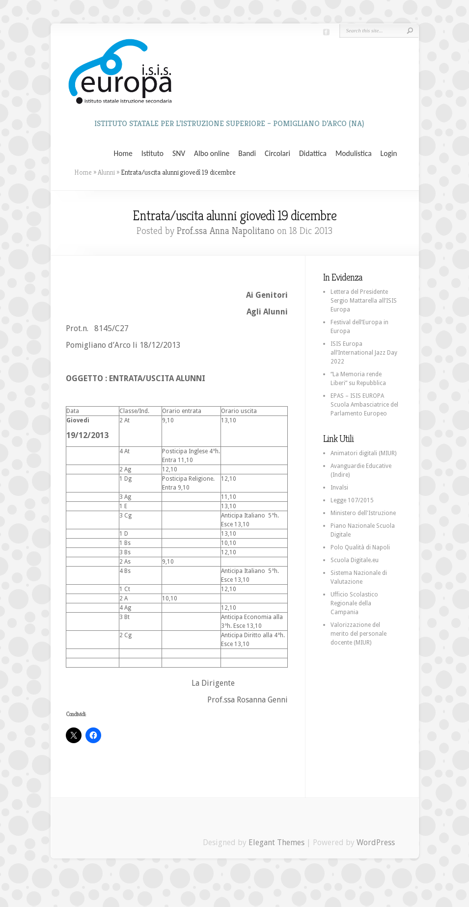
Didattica (313, 153)
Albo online (211, 153)
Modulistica (353, 153)
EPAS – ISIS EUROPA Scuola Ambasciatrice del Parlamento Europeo (364, 404)
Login (389, 153)
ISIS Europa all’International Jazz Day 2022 (364, 352)
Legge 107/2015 (352, 500)
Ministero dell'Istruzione (363, 513)
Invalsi (339, 487)
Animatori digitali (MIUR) (363, 453)
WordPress (376, 842)
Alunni (106, 172)
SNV (178, 153)
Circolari (277, 153)
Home (123, 153)
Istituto (152, 153)
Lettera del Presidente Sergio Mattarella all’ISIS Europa (364, 300)
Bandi (247, 153)
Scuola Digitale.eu (355, 560)
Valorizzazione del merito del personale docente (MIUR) (358, 634)
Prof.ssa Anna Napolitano (226, 231)
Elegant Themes (276, 842)
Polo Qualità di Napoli (360, 547)
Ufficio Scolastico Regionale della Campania (354, 603)
